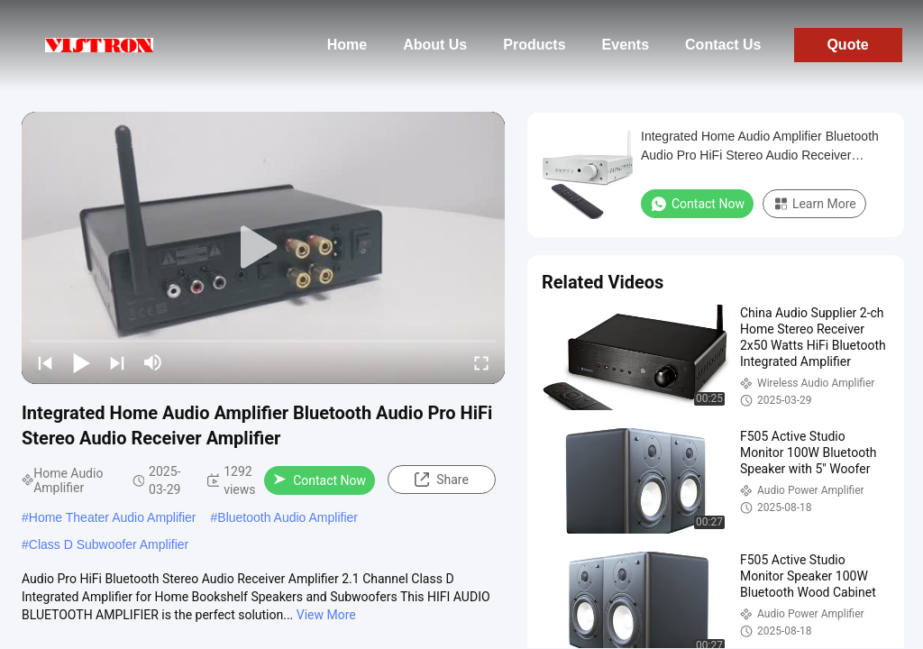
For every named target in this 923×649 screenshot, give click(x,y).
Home (347, 44)
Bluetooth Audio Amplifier (287, 517)
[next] (117, 362)
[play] (263, 247)
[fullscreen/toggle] (481, 362)
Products (534, 44)
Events (625, 44)
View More (326, 615)
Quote (847, 44)
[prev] (45, 362)
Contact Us (723, 44)
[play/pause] (81, 362)
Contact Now (319, 480)
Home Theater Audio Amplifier (112, 517)
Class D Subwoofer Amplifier (108, 544)
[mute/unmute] (153, 362)
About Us (435, 44)
